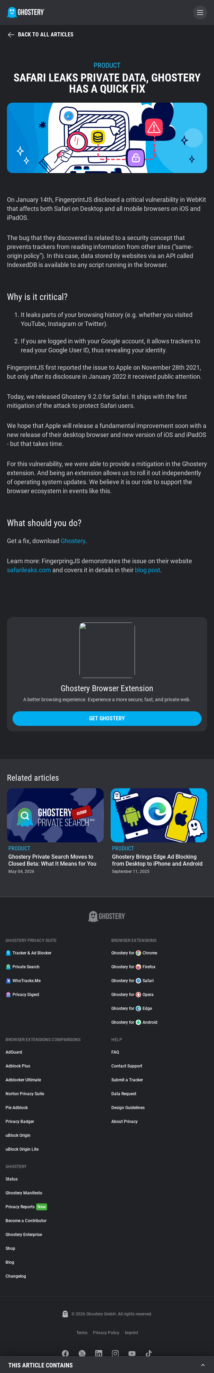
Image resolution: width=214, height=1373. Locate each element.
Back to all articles (40, 35)
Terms (81, 1332)
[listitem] (55, 832)
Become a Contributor (26, 1220)
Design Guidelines (128, 1107)
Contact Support (126, 1066)
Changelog (16, 1276)
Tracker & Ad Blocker (28, 953)
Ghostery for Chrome (134, 953)
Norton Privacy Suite (25, 1093)
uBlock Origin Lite (22, 1149)
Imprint (131, 1332)
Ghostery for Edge (131, 1008)
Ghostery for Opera (132, 994)
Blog (10, 1262)
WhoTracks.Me (23, 981)
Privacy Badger (20, 1121)
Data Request (123, 1093)
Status (12, 1179)
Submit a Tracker (127, 1080)
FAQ (115, 1052)
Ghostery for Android (134, 1022)
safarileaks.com (29, 570)
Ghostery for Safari (132, 981)
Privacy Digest (22, 994)
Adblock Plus (18, 1066)
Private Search (23, 967)
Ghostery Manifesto (24, 1193)
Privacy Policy (106, 1332)
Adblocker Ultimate (23, 1080)
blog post (147, 570)
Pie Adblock (17, 1107)
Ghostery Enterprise (24, 1234)
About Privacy (124, 1121)
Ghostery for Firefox (133, 967)
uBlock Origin (18, 1135)
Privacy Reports (26, 1206)
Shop (10, 1248)
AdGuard (14, 1052)
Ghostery (73, 540)
